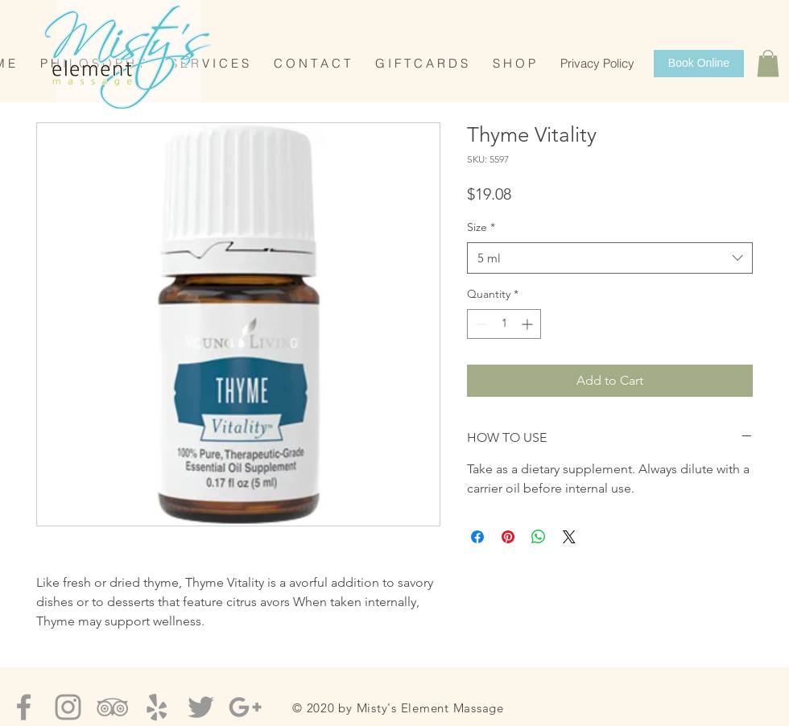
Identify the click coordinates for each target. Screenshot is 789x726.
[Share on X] (569, 537)
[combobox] (610, 258)
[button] (768, 63)
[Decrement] (479, 324)
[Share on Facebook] (477, 537)
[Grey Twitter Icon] (201, 707)
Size (481, 227)
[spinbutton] (504, 324)
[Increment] (528, 324)
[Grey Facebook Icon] (23, 707)
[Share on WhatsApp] (538, 537)
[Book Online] (699, 63)
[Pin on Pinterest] (508, 537)
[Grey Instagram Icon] (68, 707)
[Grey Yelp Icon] (156, 707)
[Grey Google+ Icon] (245, 707)
